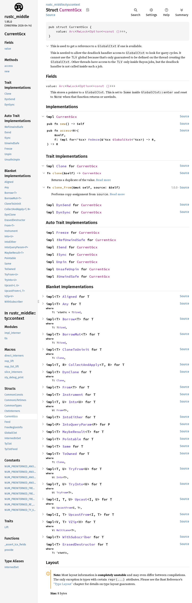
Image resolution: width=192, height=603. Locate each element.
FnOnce (93, 139)
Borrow (68, 319)
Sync (62, 254)
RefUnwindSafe (71, 240)
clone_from (61, 187)
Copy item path (88, 10)
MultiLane (63, 530)
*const (109, 31)
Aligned (69, 296)
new (63, 124)
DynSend (63, 205)
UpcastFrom (63, 507)
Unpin (61, 262)
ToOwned (69, 453)
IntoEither (72, 417)
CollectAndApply (84, 365)
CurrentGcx (66, 117)
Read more (103, 180)
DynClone (70, 372)
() (118, 31)
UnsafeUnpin (67, 269)
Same (66, 446)
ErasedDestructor (78, 544)
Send (62, 247)
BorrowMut (71, 334)
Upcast (81, 499)
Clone (61, 166)
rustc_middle (55, 4)
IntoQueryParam (76, 424)
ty (67, 4)
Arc (72, 31)
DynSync (63, 212)
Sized (76, 312)
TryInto (76, 484)
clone (57, 173)
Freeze (62, 232)
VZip (73, 522)
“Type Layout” (63, 584)
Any (65, 304)
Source (50, 15)
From (66, 387)
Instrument (72, 394)
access (65, 130)
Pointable (71, 439)
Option (95, 31)
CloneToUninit (75, 349)
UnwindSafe (68, 276)
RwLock (82, 31)
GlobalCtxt (121, 139)
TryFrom (76, 469)
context (75, 4)
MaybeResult (73, 432)
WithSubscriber (76, 537)
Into (73, 402)
